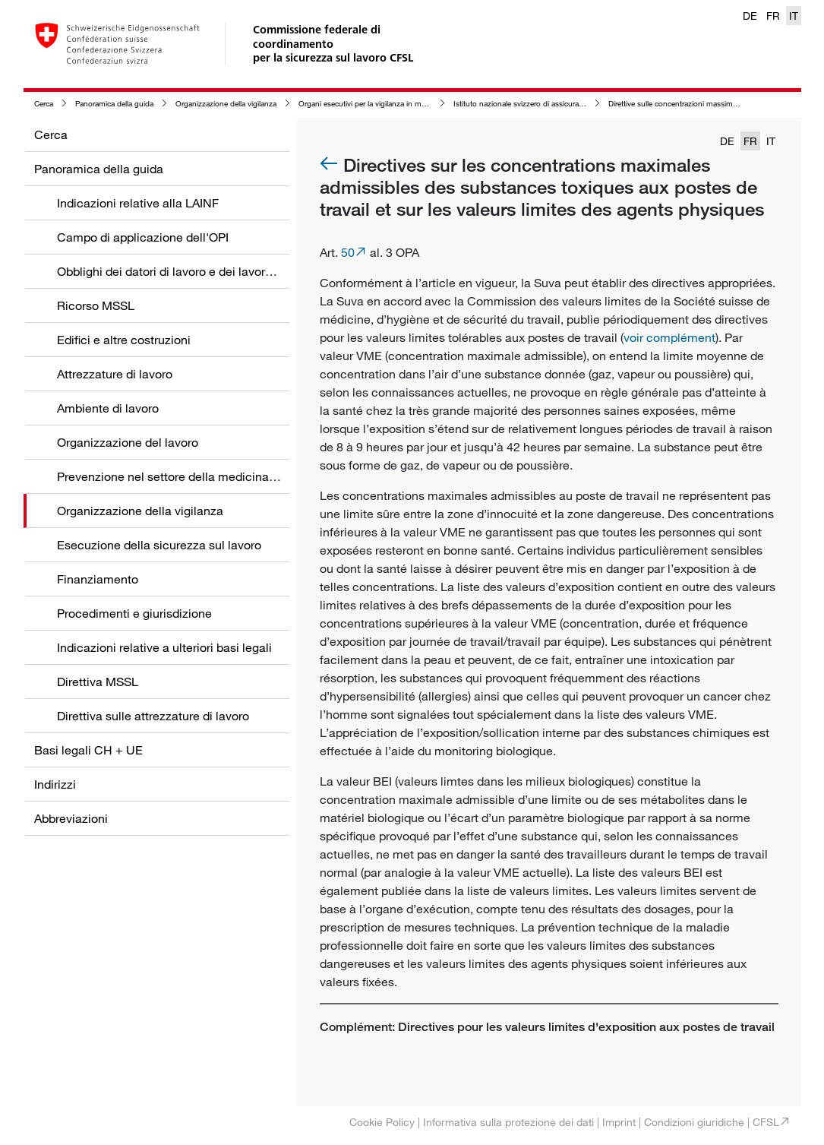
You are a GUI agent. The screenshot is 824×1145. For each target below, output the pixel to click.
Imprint (619, 1121)
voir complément (669, 337)
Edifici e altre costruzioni (124, 339)
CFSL (766, 1121)
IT (793, 15)
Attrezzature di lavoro (114, 373)
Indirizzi (55, 784)
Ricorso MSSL (95, 305)
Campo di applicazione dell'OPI (143, 237)
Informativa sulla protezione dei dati (508, 1121)
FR (773, 15)
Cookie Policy (382, 1121)
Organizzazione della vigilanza (225, 104)
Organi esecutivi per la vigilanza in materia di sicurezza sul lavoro (407, 104)
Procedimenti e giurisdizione (134, 613)
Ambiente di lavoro (108, 408)
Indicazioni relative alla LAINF (138, 202)
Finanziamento (97, 579)
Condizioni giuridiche (694, 1121)
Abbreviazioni (71, 818)
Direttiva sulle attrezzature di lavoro (153, 715)
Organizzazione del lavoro (127, 442)
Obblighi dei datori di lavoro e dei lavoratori (173, 271)
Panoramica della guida (114, 104)
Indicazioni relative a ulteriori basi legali (164, 647)
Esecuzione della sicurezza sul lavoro (159, 544)
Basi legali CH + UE (88, 750)
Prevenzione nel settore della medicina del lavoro (191, 476)
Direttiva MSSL (97, 681)
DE (750, 15)
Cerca (43, 104)
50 (348, 252)
